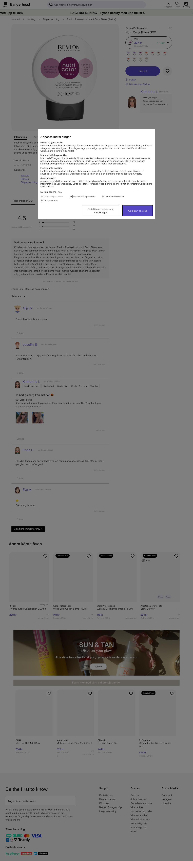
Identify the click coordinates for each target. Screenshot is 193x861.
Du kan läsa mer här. (51, 191)
